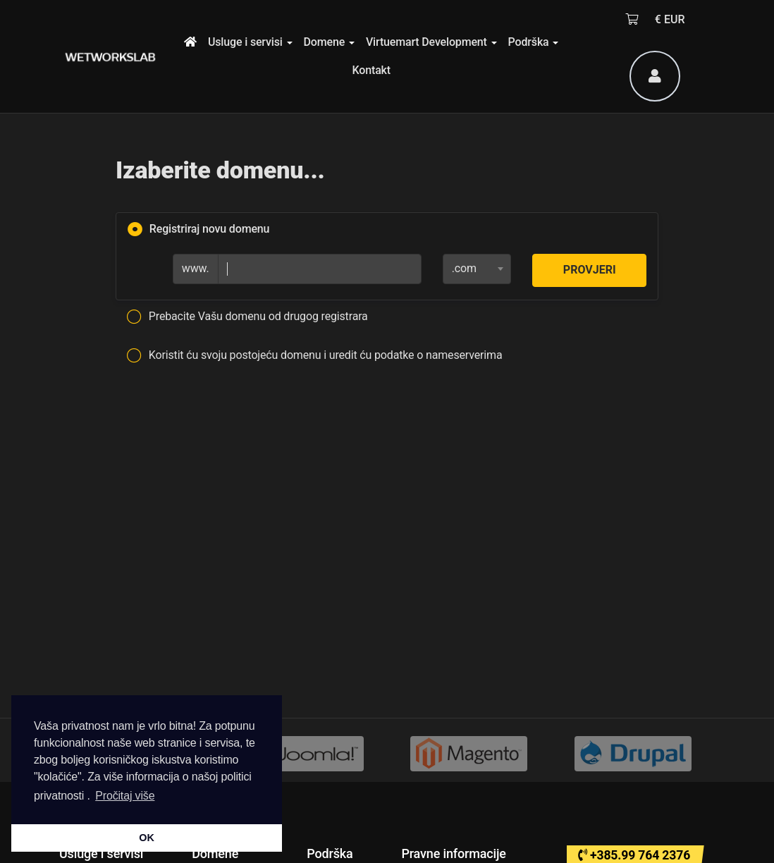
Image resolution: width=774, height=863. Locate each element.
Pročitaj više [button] (124, 796)
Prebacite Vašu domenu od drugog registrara (247, 317)
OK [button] (146, 837)
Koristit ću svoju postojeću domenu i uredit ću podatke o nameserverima (314, 356)
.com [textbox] (464, 268)
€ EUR (670, 19)
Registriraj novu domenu (198, 230)
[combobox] (477, 269)
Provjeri (589, 269)
